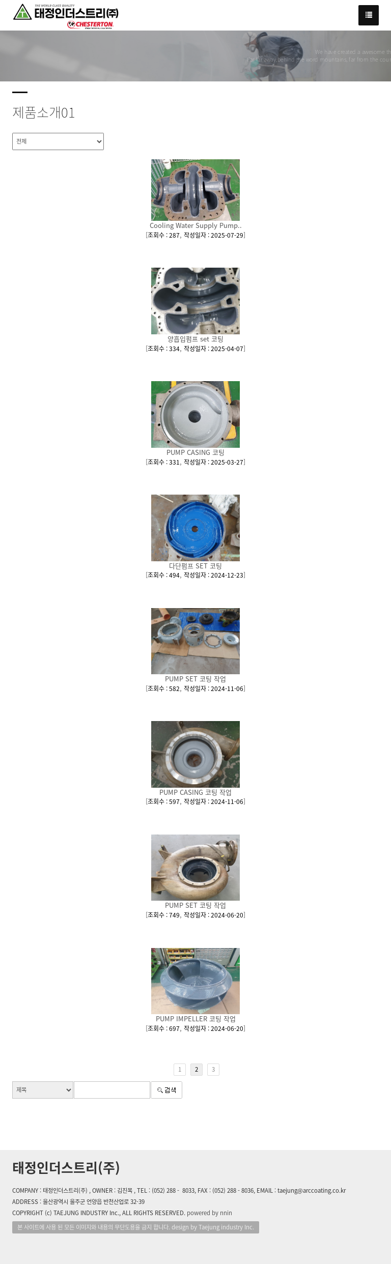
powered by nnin (209, 1213)
